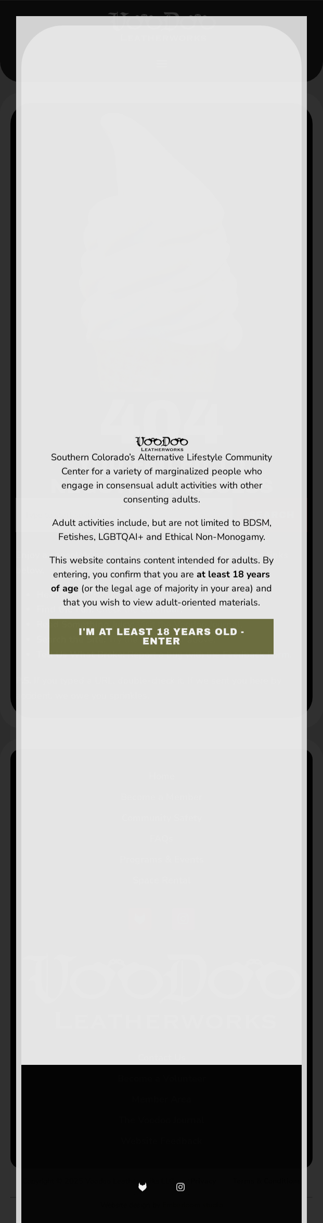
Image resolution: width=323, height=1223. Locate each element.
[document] (161, 611)
